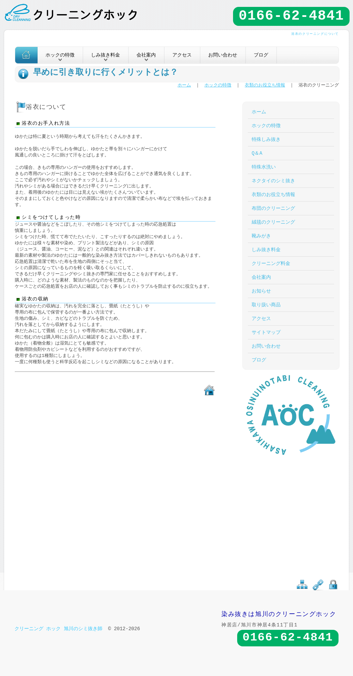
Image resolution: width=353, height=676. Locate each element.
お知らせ (261, 291)
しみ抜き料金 (266, 249)
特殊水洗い (264, 167)
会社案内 (261, 277)
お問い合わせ (222, 55)
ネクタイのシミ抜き (273, 180)
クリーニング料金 (271, 263)
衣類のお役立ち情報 (265, 85)
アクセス (182, 55)
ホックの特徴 (217, 85)
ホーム (184, 85)
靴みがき (261, 236)
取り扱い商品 (266, 304)
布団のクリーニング (273, 208)
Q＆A (257, 153)
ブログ (261, 55)
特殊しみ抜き (266, 139)
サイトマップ (266, 332)
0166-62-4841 (291, 16)
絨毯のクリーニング (273, 222)
